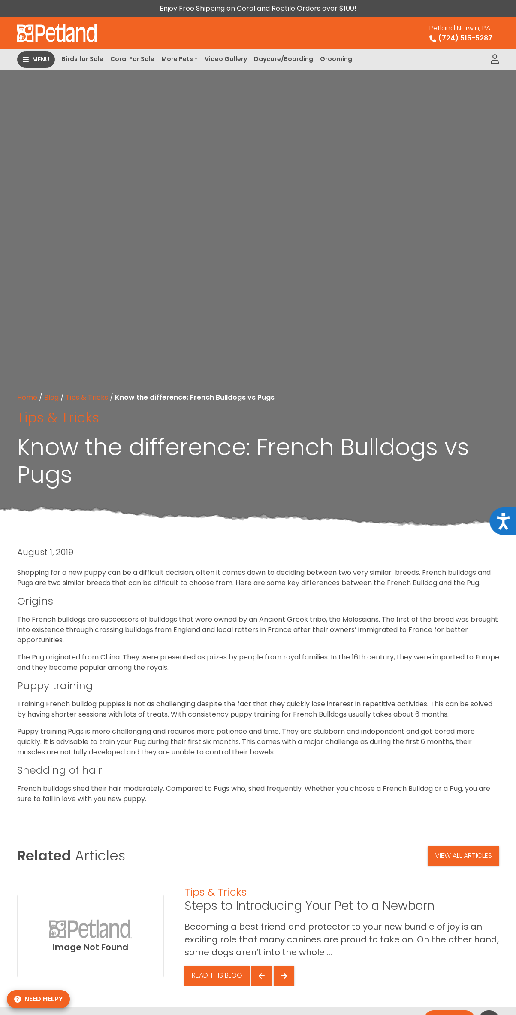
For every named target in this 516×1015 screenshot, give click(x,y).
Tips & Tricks (87, 397)
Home (27, 397)
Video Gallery (226, 59)
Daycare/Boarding (283, 59)
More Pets (177, 59)
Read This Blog (217, 975)
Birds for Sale (82, 59)
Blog (51, 397)
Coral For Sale (132, 59)
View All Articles (463, 855)
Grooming (336, 59)
